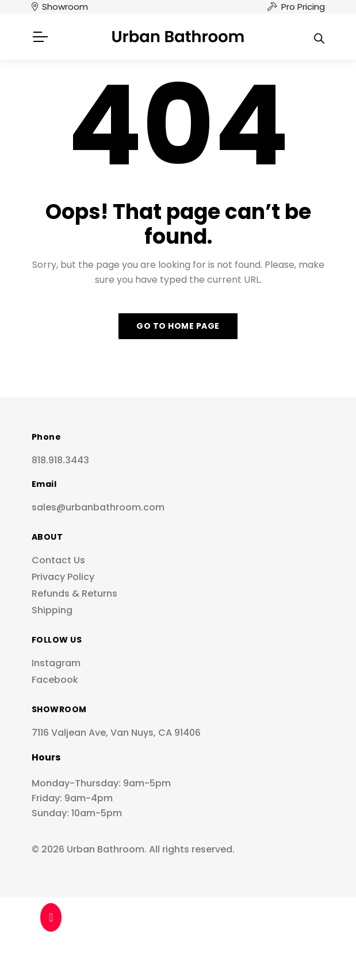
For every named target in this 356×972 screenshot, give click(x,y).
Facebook (55, 679)
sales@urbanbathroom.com (98, 507)
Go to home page (178, 326)
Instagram (56, 663)
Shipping (52, 610)
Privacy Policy (63, 576)
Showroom (65, 7)
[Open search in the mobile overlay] (319, 36)
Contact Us (58, 560)
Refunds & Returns (74, 593)
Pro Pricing (303, 7)
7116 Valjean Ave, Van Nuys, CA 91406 (116, 732)
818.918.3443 (60, 460)
